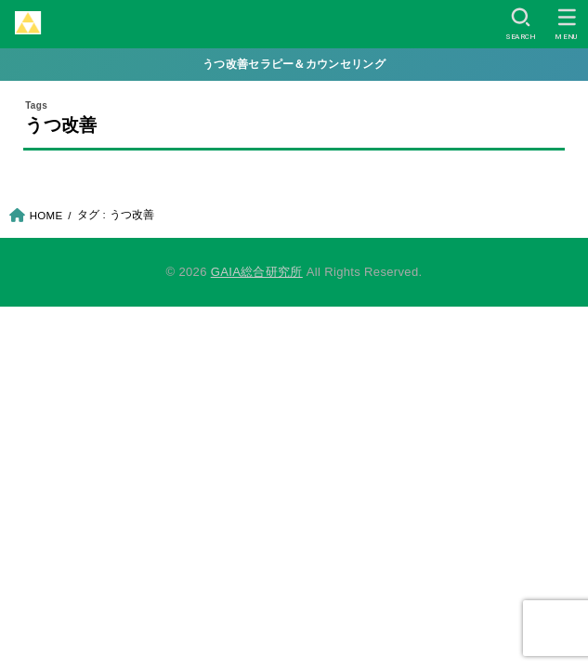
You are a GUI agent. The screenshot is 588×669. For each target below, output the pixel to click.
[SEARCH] (521, 24)
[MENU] (567, 24)
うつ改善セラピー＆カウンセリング (294, 64)
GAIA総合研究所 (257, 272)
